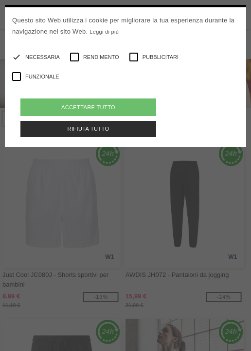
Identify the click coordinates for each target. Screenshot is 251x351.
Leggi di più (104, 32)
